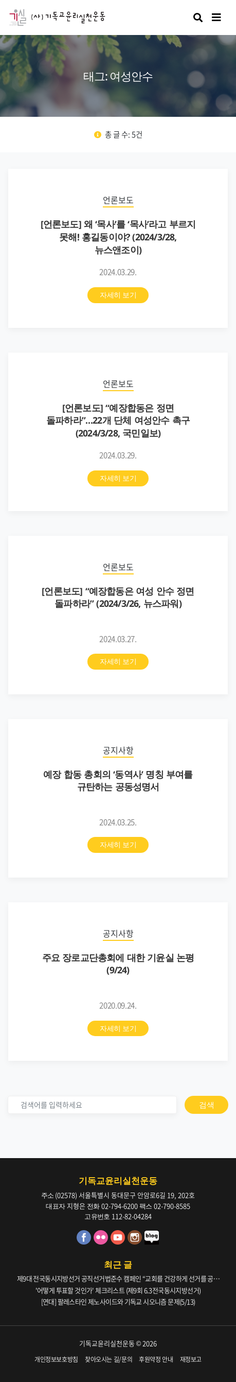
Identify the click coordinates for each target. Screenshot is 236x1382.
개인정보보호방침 (56, 1359)
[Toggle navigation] (216, 17)
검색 (206, 1104)
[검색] (92, 1105)
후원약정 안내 (156, 1359)
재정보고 (191, 1359)
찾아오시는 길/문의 (109, 1359)
